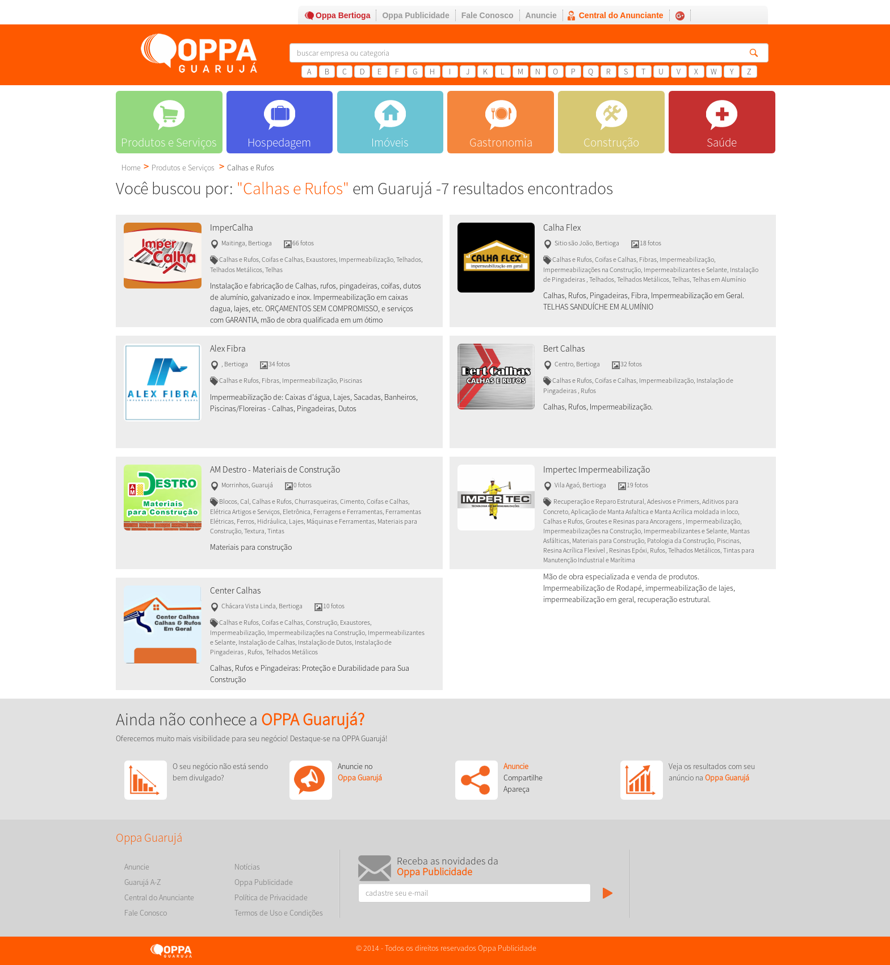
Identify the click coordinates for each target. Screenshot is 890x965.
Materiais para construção (251, 547)
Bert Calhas (564, 348)
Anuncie (541, 15)
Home (131, 167)
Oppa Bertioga (343, 15)
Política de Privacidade (271, 897)
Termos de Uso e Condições (278, 913)
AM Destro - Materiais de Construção (275, 469)
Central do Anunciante (621, 15)
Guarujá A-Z (142, 882)
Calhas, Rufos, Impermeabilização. (598, 407)
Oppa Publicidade (415, 15)
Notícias (247, 867)
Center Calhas (235, 590)
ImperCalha (231, 227)
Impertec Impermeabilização (596, 469)
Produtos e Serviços (183, 167)
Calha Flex (562, 227)
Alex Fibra (228, 348)
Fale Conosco (487, 15)
